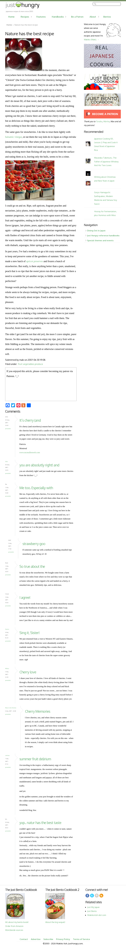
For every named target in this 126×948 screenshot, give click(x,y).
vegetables (28, 364)
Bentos (107, 16)
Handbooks (58, 16)
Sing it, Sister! (29, 632)
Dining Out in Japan (96, 230)
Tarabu (99, 121)
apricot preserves (34, 261)
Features (41, 16)
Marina (106, 121)
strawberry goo (34, 543)
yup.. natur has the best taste (40, 822)
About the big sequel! (55, 922)
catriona (7, 755)
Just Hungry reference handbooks (103, 235)
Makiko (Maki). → (91, 39)
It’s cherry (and (30, 420)
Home (11, 16)
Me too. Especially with (36, 487)
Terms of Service (81, 939)
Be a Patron (77, 16)
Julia (6, 461)
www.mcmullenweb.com (29, 452)
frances (7, 629)
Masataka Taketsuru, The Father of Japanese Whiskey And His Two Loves (106, 161)
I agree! (24, 597)
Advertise (35, 939)
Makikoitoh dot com (96, 915)
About (93, 16)
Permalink (8, 428)
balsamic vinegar (13, 137)
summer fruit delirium (35, 759)
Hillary (7, 668)
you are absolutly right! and (39, 465)
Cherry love (27, 672)
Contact (24, 939)
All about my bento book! (16, 922)
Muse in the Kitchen (10, 707)
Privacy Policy (63, 939)
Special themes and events (100, 240)
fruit (20, 364)
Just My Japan (93, 907)
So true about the (32, 566)
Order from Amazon (14, 926)
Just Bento (92, 911)
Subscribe (48, 939)
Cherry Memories (37, 711)
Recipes (25, 16)
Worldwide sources (14, 930)
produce (39, 364)
